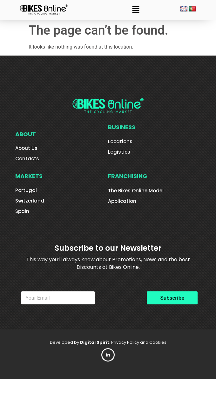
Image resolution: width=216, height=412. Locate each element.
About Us (26, 148)
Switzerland (29, 200)
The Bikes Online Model (136, 190)
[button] (136, 10)
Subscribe (172, 298)
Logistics (119, 152)
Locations (120, 141)
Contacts (27, 158)
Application (122, 201)
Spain (22, 211)
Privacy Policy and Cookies (138, 342)
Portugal (26, 190)
